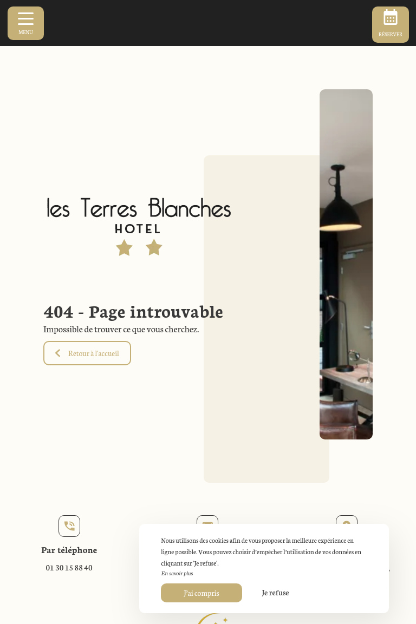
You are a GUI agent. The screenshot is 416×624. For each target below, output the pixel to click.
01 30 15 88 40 (69, 567)
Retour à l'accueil (87, 353)
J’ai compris (201, 593)
